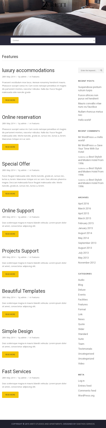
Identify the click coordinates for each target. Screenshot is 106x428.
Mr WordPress (86, 137)
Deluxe (82, 289)
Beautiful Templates (23, 291)
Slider (81, 329)
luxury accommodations (28, 70)
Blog (80, 284)
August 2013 (85, 247)
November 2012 (87, 262)
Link (80, 314)
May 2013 (83, 257)
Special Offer (16, 164)
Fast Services (16, 371)
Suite (81, 338)
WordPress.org (86, 395)
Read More (10, 100)
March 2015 (84, 218)
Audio (81, 279)
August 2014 (85, 233)
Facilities (83, 299)
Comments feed (87, 390)
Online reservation (21, 117)
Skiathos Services (85, 424)
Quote (81, 324)
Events (82, 294)
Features (35, 76)
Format (82, 309)
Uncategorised (86, 353)
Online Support (18, 211)
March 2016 (84, 208)
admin (23, 76)
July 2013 (83, 252)
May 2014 (83, 238)
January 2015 (85, 228)
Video (81, 363)
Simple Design (17, 331)
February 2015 (86, 223)
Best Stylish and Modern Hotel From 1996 (91, 160)
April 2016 (83, 203)
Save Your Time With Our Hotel (90, 148)
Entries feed (84, 385)
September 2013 (87, 242)
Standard (83, 334)
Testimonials (85, 348)
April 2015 (83, 213)
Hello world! (84, 119)
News (81, 319)
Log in (81, 380)
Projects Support (20, 251)
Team (81, 343)
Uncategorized (86, 358)
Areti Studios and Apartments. (46, 424)
